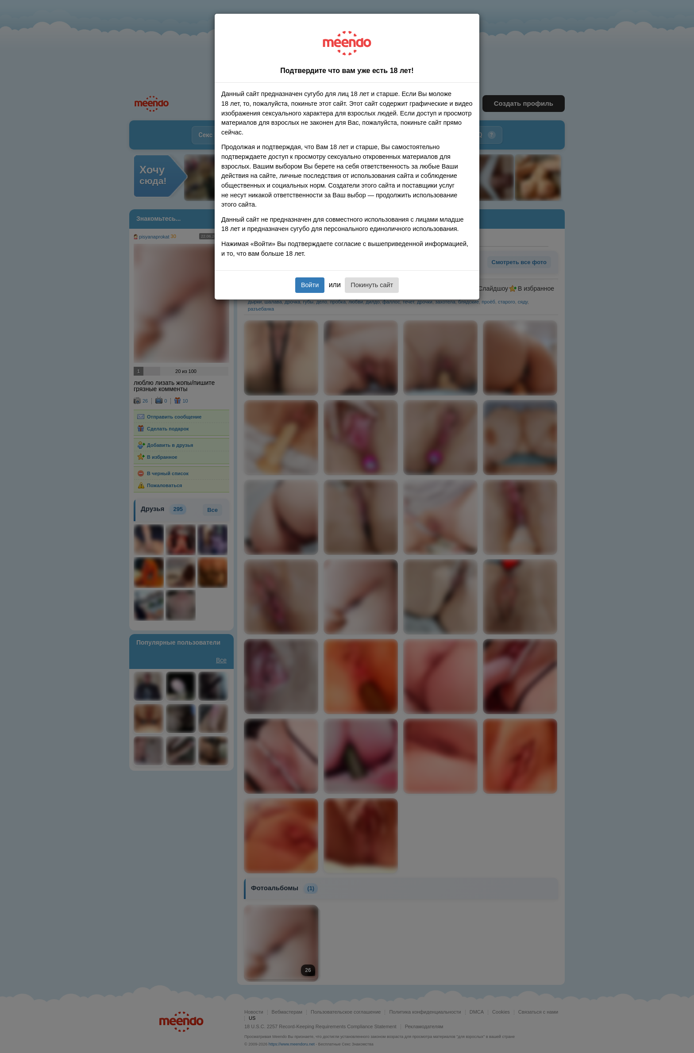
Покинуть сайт (372, 284)
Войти (310, 284)
